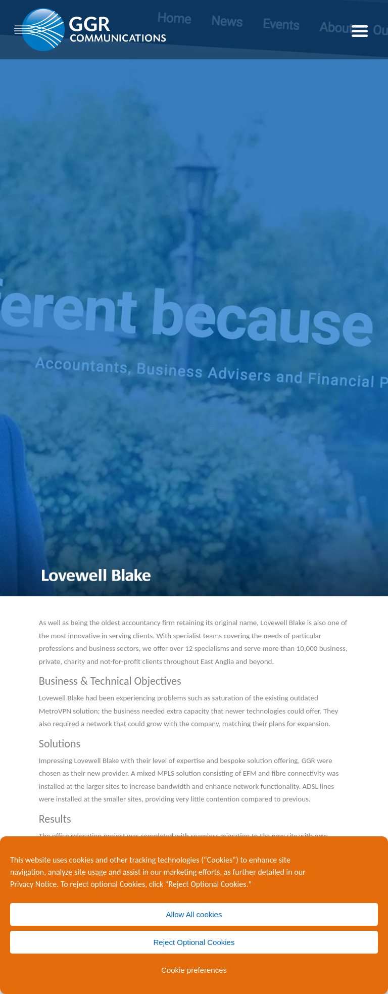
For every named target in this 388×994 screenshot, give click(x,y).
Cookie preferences (194, 970)
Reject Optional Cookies (194, 942)
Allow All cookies (194, 914)
